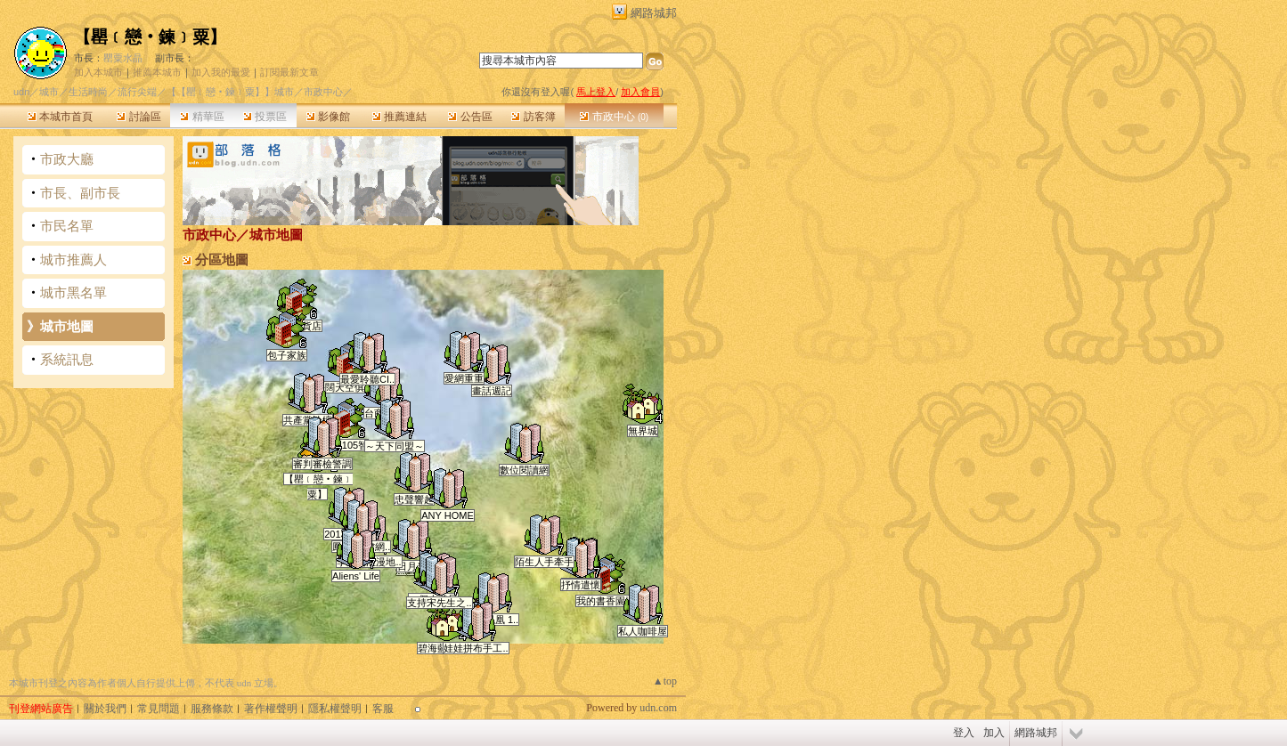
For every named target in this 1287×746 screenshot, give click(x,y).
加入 (994, 732)
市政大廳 (67, 158)
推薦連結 (399, 116)
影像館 (328, 116)
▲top (665, 681)
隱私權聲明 (335, 708)
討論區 (138, 116)
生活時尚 (88, 91)
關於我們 (105, 708)
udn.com (658, 707)
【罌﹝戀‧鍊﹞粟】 (150, 37)
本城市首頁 (60, 116)
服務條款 (212, 708)
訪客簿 (533, 116)
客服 (383, 708)
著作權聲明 (270, 708)
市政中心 (614, 116)
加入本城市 (98, 72)
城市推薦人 (73, 259)
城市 (49, 91)
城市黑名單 (73, 292)
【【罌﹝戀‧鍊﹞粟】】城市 (230, 91)
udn (21, 91)
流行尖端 (137, 91)
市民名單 (67, 225)
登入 (963, 732)
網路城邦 (654, 13)
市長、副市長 (80, 192)
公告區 (470, 116)
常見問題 (158, 708)
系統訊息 (67, 359)
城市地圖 (67, 326)
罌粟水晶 (123, 58)
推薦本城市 (157, 72)
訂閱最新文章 (289, 72)
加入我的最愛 (220, 72)
